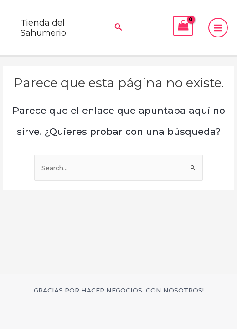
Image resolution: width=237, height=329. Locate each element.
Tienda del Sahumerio (43, 27)
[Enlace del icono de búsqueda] (118, 28)
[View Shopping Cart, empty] (183, 26)
